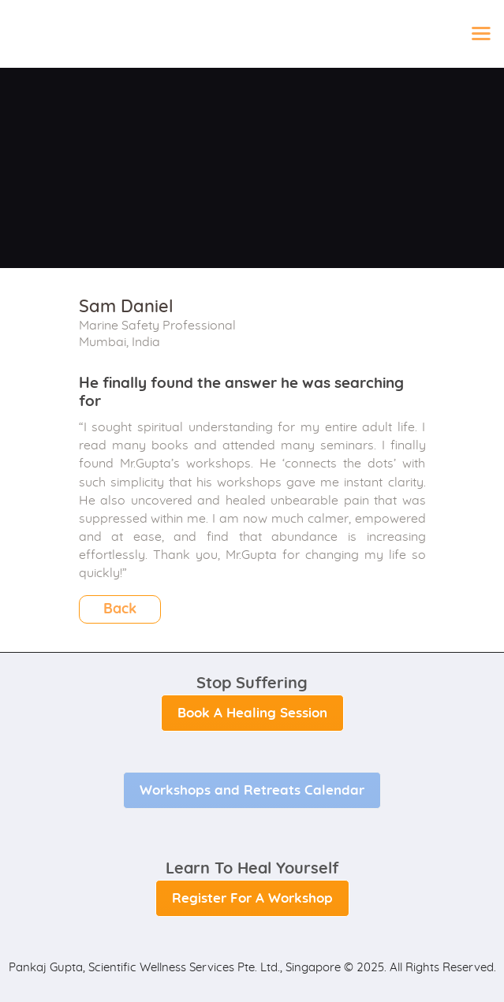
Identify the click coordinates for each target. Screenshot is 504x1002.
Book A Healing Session (252, 713)
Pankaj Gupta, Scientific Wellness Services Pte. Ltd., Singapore (175, 968)
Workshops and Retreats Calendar (252, 790)
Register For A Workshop (252, 898)
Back (119, 609)
